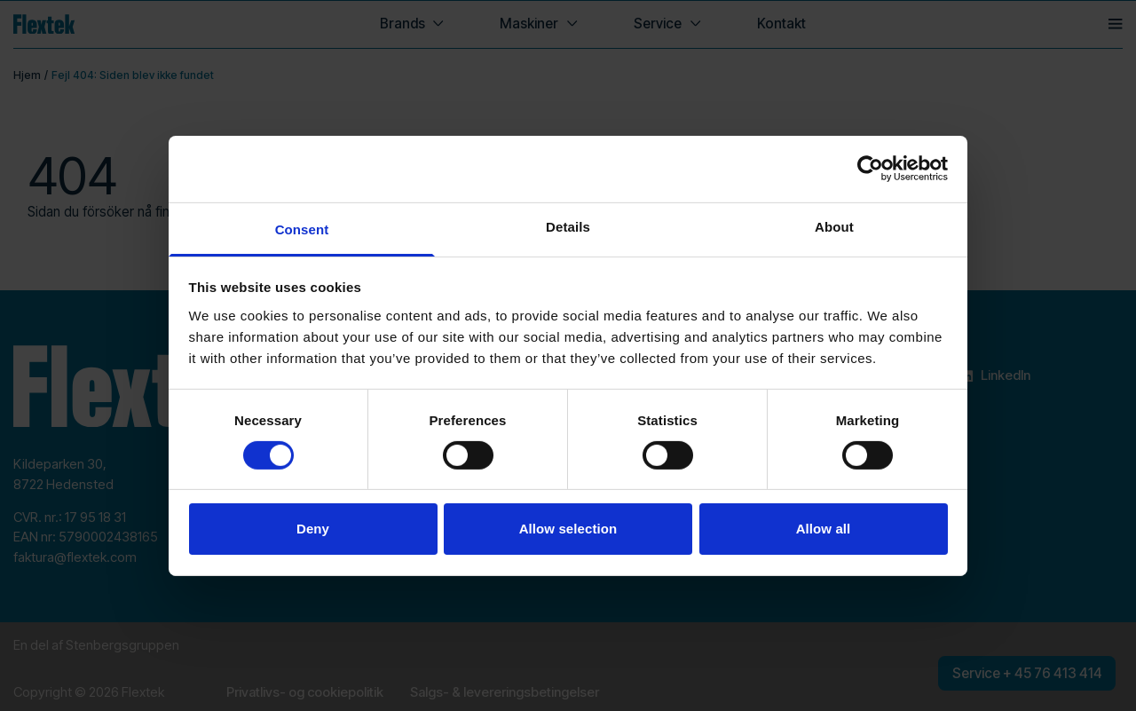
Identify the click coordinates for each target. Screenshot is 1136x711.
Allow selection (568, 528)
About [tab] (834, 225)
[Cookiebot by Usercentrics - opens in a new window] (870, 168)
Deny (312, 528)
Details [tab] (568, 225)
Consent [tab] (302, 228)
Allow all (823, 528)
